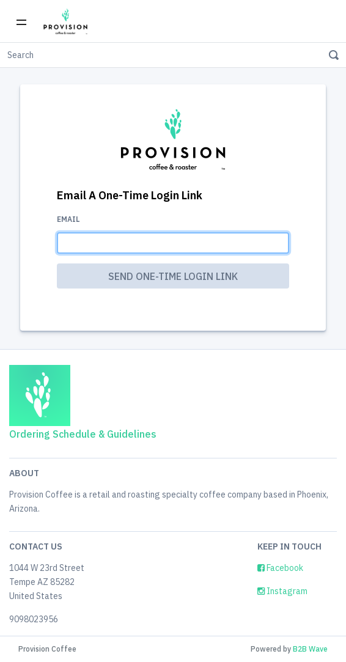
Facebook (280, 567)
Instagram (282, 591)
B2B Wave (310, 648)
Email (68, 219)
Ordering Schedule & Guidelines (82, 434)
